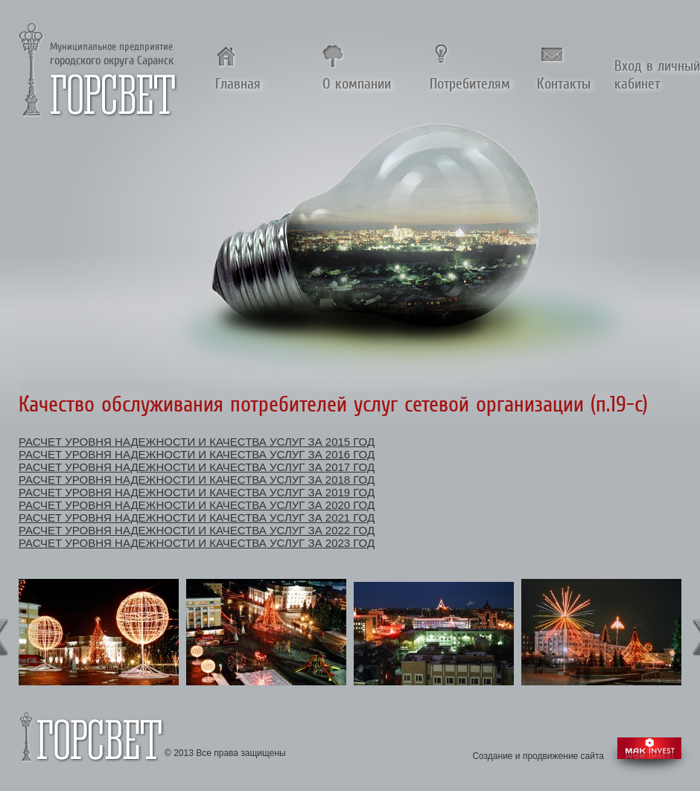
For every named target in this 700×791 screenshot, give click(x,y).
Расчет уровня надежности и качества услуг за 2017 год (197, 467)
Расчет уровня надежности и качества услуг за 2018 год (197, 479)
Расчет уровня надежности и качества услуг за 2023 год (197, 543)
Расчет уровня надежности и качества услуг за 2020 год (197, 505)
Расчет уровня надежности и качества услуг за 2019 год (197, 492)
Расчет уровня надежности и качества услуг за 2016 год (197, 454)
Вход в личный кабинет (657, 74)
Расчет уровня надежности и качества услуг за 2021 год (197, 517)
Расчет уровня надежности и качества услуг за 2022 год (197, 530)
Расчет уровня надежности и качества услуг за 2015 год (197, 441)
